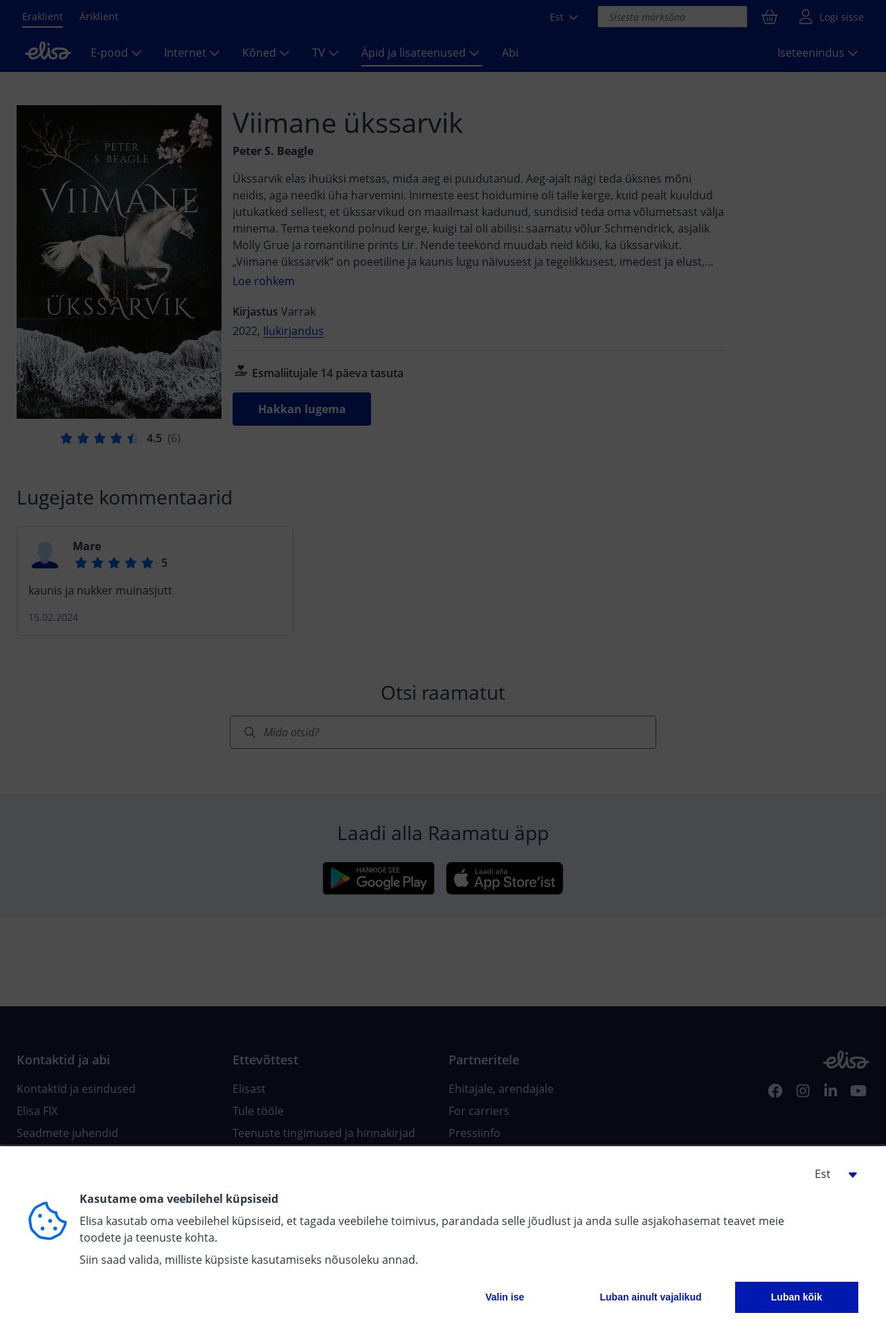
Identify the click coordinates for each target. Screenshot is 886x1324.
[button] (830, 1173)
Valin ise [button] (504, 1297)
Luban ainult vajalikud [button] (650, 1297)
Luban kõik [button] (796, 1297)
